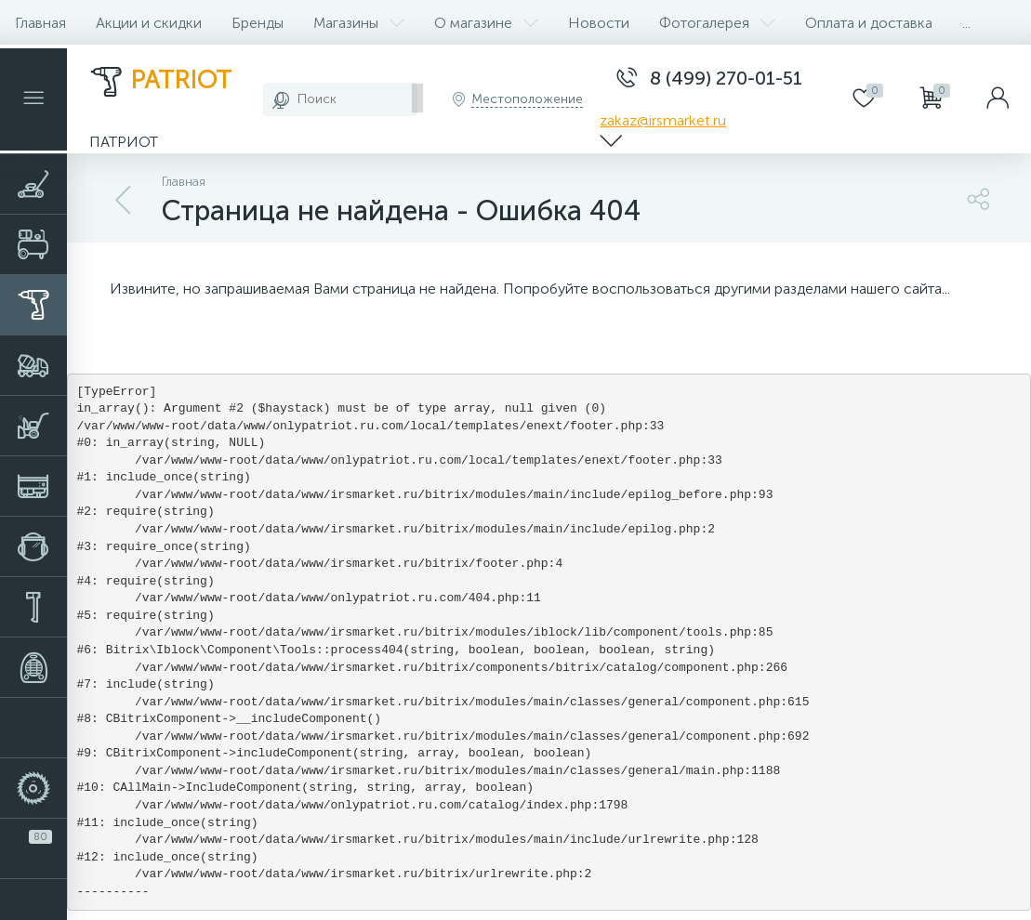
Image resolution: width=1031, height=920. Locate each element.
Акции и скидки (149, 23)
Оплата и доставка (868, 23)
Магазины (358, 23)
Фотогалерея (717, 23)
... (966, 23)
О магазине (486, 23)
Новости (598, 23)
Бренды (257, 23)
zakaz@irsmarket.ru (663, 120)
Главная (40, 23)
